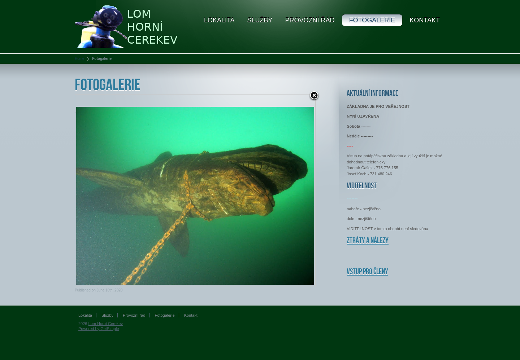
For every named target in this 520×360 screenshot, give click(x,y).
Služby (260, 20)
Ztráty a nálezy (368, 241)
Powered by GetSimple (98, 328)
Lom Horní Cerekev (105, 323)
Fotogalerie (372, 20)
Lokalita (219, 20)
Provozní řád (310, 20)
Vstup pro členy (367, 272)
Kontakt (425, 20)
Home (79, 59)
